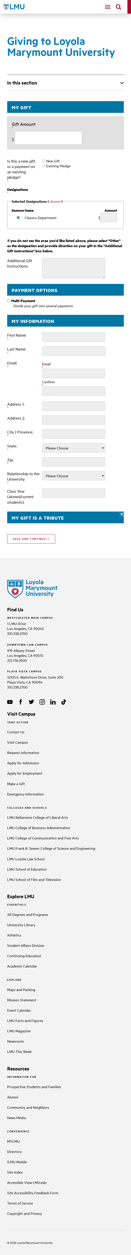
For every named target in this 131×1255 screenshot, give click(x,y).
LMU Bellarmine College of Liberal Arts (37, 817)
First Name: (17, 336)
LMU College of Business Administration (38, 827)
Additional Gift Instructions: (19, 263)
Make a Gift (16, 783)
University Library (21, 924)
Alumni (12, 1096)
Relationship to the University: (23, 477)
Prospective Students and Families (34, 1086)
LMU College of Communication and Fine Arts (43, 837)
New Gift (53, 160)
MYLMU (13, 1141)
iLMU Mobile (17, 1161)
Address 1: (16, 405)
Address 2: (16, 418)
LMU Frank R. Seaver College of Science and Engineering (51, 848)
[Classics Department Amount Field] (108, 217)
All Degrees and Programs (27, 914)
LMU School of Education (27, 869)
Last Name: (17, 350)
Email (46, 364)
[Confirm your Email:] (73, 391)
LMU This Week (19, 1051)
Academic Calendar (22, 965)
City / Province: (20, 433)
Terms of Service (20, 1203)
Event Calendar (19, 1010)
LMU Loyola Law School (26, 858)
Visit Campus (17, 742)
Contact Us (15, 731)
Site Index (15, 1172)
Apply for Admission (23, 762)
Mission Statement (21, 999)
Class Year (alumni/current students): (20, 496)
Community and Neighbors (28, 1107)
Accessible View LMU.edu (27, 1182)
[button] (65, 517)
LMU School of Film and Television (34, 879)
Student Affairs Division (25, 945)
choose (55, 201)
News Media (16, 1117)
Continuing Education (24, 955)
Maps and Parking (21, 989)
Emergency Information (25, 793)
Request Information (23, 752)
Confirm (48, 382)
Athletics (14, 935)
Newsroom (15, 1041)
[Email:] (73, 373)
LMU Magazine (19, 1030)
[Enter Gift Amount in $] (48, 138)
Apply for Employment (24, 773)
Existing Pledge (58, 165)
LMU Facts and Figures (25, 1020)
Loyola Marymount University (30, 1242)
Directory (14, 1151)
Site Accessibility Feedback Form (32, 1192)
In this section (22, 82)
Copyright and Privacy (24, 1213)
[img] (18, 218)
